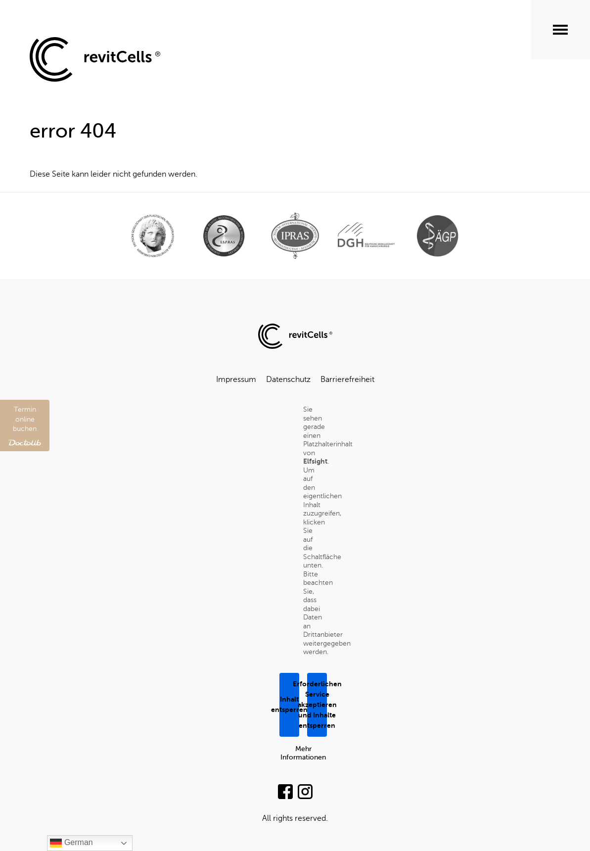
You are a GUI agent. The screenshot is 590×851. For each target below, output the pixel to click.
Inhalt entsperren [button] (289, 704)
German (71, 843)
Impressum (236, 379)
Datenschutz (288, 379)
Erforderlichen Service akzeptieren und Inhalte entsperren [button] (317, 704)
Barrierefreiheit (347, 379)
